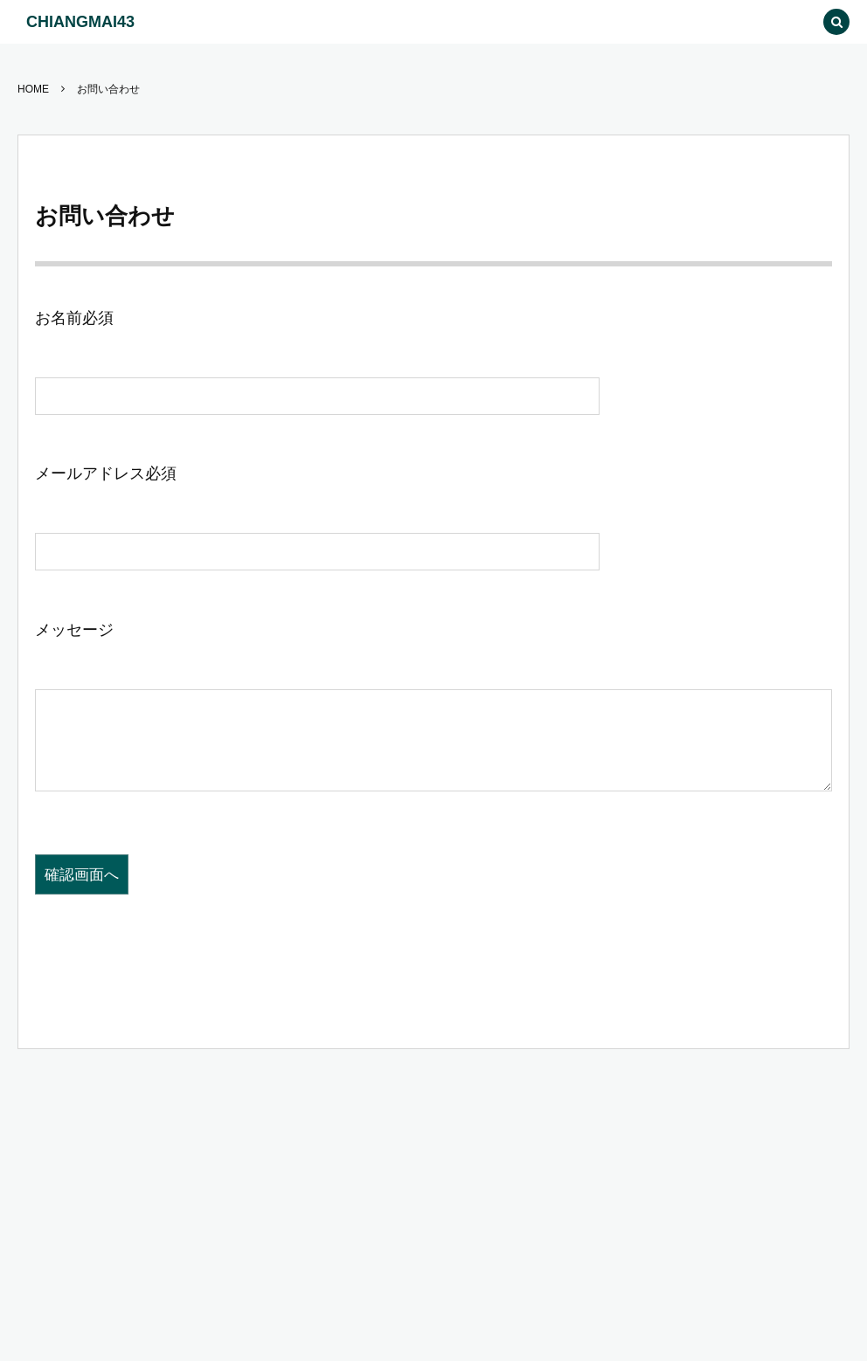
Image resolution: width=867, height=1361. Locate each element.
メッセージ (74, 630)
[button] (797, 22)
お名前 (74, 318)
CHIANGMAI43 (80, 22)
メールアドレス (106, 473)
